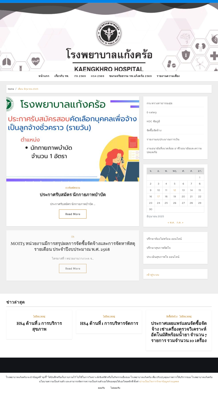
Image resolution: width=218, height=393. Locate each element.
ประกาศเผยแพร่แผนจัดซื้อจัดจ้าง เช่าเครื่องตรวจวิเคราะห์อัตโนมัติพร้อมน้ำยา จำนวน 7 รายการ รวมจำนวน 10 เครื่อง (179, 332)
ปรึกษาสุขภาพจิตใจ (158, 247)
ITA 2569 (80, 76)
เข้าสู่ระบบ (153, 274)
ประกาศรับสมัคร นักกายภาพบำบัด (73, 195)
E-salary (152, 112)
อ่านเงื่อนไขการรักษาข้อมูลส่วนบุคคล (159, 381)
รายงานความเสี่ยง (168, 76)
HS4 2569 (97, 76)
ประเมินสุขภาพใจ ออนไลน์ (163, 256)
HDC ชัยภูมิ (153, 121)
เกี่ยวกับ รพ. (61, 76)
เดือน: (28, 89)
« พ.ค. (171, 222)
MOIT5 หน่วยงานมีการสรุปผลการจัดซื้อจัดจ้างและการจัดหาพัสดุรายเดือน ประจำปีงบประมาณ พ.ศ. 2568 (73, 245)
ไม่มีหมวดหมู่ (39, 316)
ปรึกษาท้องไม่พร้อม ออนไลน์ (164, 238)
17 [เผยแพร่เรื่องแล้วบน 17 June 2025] (158, 196)
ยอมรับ (101, 388)
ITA (72, 235)
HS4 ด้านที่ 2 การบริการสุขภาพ (39, 326)
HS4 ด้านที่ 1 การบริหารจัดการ (109, 323)
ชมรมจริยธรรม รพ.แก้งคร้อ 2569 (130, 76)
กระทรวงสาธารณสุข (159, 103)
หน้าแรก (43, 76)
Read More (72, 213)
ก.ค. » (180, 222)
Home (11, 89)
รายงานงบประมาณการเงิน (163, 139)
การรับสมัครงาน (72, 187)
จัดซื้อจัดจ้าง (154, 130)
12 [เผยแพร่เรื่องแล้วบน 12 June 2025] (174, 190)
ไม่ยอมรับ (115, 388)
